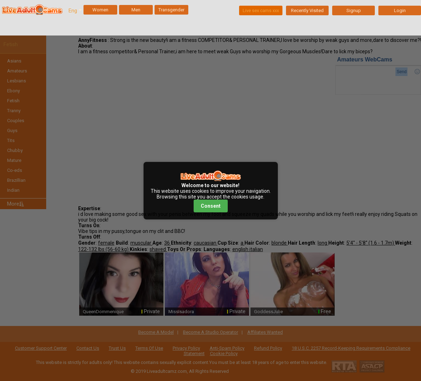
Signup (353, 10)
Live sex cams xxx (261, 10)
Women (100, 9)
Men (135, 9)
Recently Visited (307, 10)
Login (400, 10)
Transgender (171, 9)
